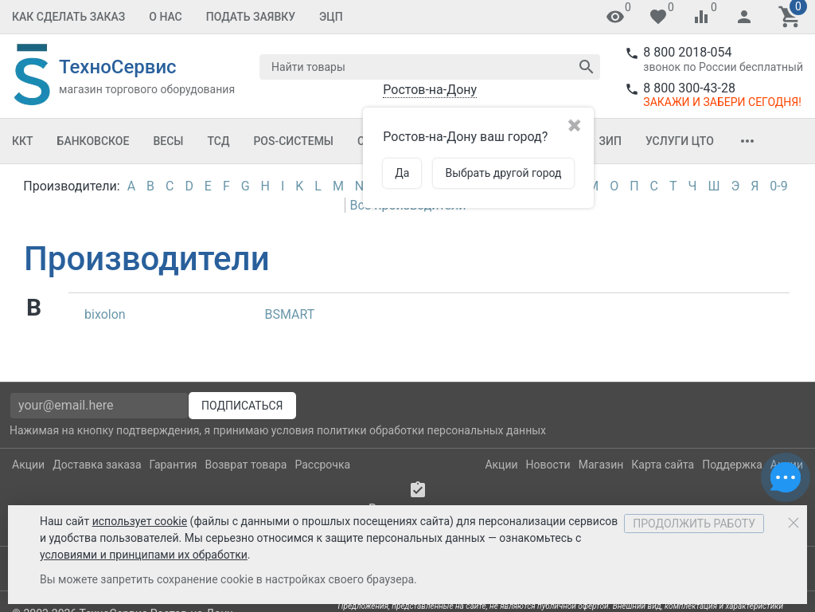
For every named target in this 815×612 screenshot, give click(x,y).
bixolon (105, 314)
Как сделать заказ (68, 16)
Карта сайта (662, 464)
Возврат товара (246, 464)
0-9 (778, 186)
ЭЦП (331, 16)
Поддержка (732, 464)
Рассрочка (322, 464)
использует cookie (139, 521)
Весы (168, 141)
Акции (28, 464)
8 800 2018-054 (687, 52)
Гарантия (173, 464)
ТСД (218, 141)
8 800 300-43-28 (689, 88)
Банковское (93, 141)
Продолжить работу (694, 523)
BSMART (290, 314)
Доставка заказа (97, 464)
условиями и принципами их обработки (144, 554)
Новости (548, 464)
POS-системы (293, 141)
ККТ (22, 141)
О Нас (165, 16)
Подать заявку (250, 16)
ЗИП (610, 141)
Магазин (601, 464)
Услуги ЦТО (679, 141)
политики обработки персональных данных (431, 430)
